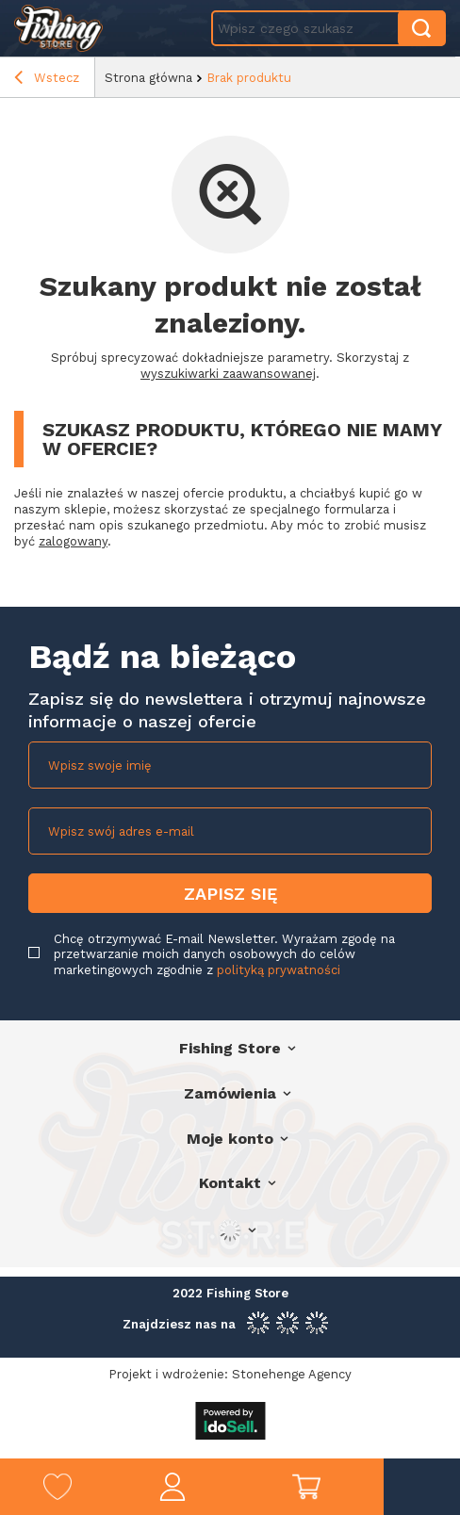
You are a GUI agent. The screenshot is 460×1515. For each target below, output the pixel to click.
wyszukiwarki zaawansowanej (228, 374)
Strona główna (148, 78)
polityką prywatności (278, 970)
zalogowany (73, 541)
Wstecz (46, 80)
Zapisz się (230, 894)
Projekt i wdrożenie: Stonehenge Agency (230, 1374)
